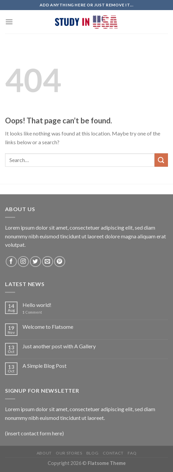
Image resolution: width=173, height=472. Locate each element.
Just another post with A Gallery (59, 346)
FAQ (132, 453)
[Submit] (161, 159)
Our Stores (69, 453)
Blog (92, 453)
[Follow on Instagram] (23, 261)
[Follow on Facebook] (11, 261)
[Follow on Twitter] (35, 261)
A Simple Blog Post (45, 365)
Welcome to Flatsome (48, 326)
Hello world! (37, 305)
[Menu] (9, 21)
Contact (113, 453)
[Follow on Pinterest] (59, 261)
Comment (32, 312)
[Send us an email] (47, 261)
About (44, 453)
